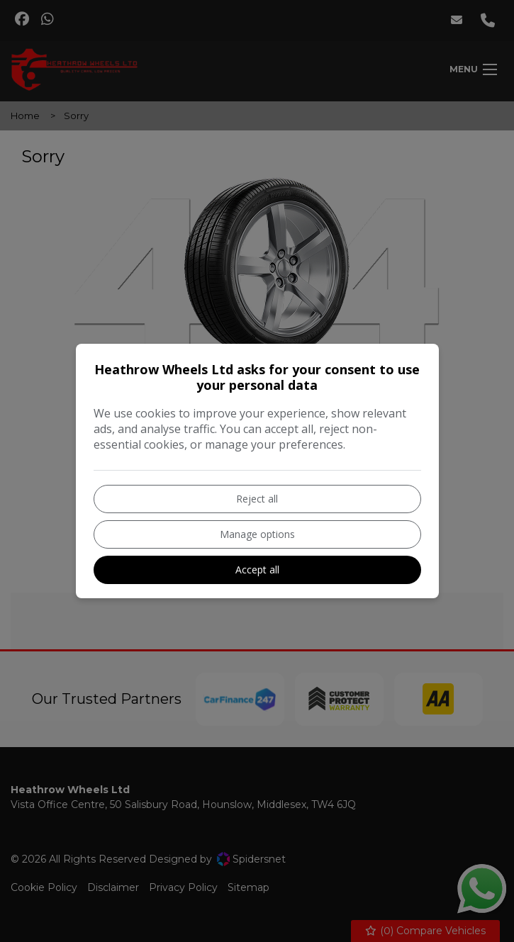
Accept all (257, 569)
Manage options (257, 534)
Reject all (257, 498)
